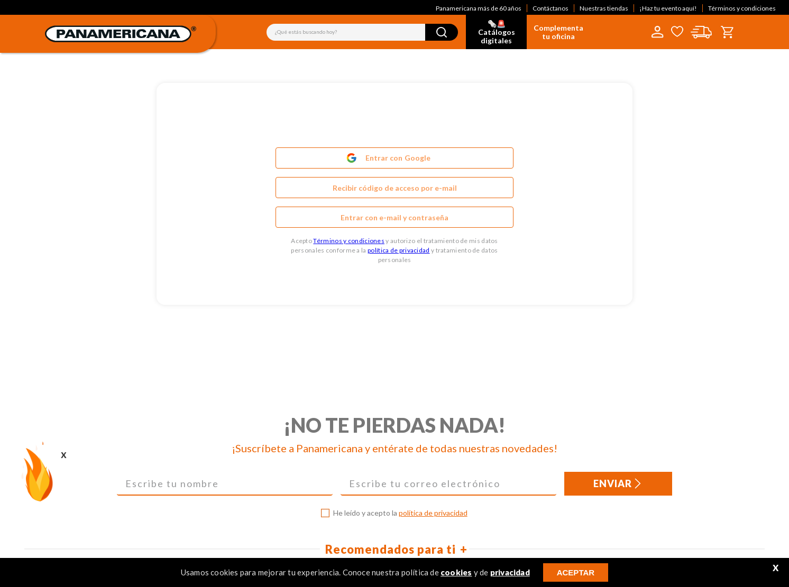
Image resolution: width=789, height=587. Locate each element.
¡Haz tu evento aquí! (668, 8)
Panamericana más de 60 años (478, 8)
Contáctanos (550, 8)
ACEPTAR (575, 572)
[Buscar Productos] (441, 32)
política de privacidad (399, 250)
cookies (456, 572)
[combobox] (362, 32)
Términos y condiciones (742, 8)
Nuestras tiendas (604, 8)
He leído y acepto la (400, 513)
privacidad (510, 572)
